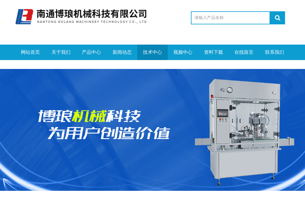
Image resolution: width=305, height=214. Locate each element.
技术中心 (152, 52)
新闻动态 (122, 52)
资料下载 (213, 52)
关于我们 (61, 52)
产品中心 (91, 52)
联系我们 (274, 52)
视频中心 (182, 52)
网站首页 (30, 52)
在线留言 (243, 52)
